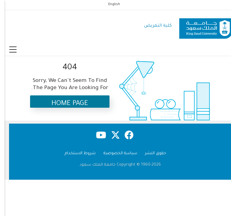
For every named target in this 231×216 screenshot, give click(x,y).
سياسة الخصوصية (116, 153)
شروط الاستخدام (75, 153)
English (110, 4)
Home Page (65, 104)
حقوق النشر (151, 153)
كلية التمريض (153, 25)
